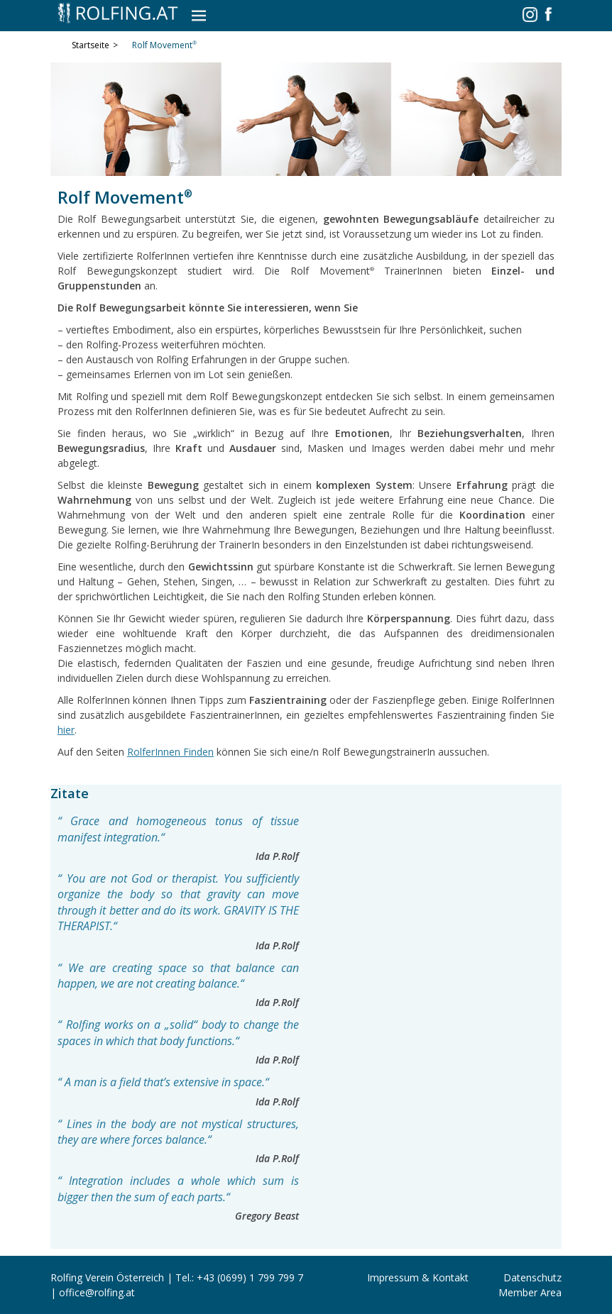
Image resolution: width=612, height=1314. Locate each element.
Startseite (95, 45)
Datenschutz (532, 1277)
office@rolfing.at (97, 1292)
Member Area (530, 1292)
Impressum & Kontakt (418, 1277)
